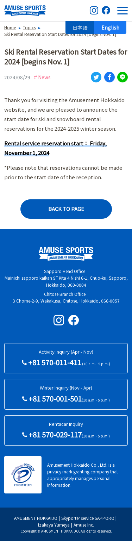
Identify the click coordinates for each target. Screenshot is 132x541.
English (110, 27)
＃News (42, 77)
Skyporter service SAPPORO (87, 518)
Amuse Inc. (84, 525)
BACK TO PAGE (66, 208)
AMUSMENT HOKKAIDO (35, 518)
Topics (29, 27)
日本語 (80, 27)
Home (10, 27)
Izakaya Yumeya (54, 525)
